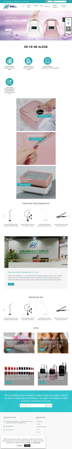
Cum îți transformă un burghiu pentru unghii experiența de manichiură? (52, 355)
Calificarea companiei (42, 407)
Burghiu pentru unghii (9, 424)
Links (38, 421)
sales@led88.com (9, 1)
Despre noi (29, 6)
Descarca (47, 6)
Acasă (23, 6)
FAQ (38, 412)
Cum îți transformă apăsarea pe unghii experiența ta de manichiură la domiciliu (17, 355)
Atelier (38, 404)
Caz (38, 410)
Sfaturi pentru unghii (9, 432)
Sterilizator (7, 435)
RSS (38, 427)
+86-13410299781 (24, 1)
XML (38, 429)
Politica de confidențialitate (33, 442)
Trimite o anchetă (55, 6)
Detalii (11, 264)
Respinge (19, 445)
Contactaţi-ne (64, 6)
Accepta (27, 445)
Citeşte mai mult (44, 96)
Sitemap (39, 424)
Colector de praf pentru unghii (11, 427)
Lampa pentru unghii (9, 421)
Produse (35, 6)
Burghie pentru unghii (9, 429)
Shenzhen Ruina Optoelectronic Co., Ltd (23, 253)
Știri (41, 6)
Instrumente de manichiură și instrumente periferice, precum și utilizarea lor (51, 322)
